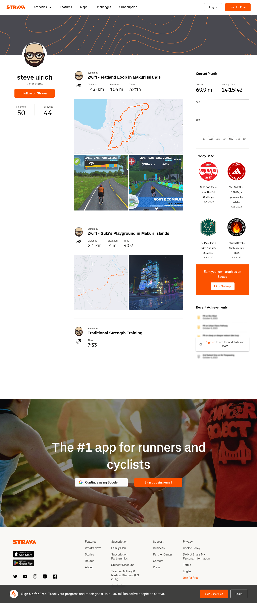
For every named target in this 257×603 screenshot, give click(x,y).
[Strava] (15, 7)
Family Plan (118, 548)
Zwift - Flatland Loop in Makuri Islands (124, 77)
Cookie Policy (191, 548)
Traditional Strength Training (115, 333)
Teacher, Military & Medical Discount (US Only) (125, 575)
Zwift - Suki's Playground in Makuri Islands (128, 233)
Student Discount (122, 565)
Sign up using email (158, 482)
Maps (84, 7)
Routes (89, 561)
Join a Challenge (222, 286)
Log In (213, 7)
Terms (187, 565)
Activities (43, 7)
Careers (158, 561)
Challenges (103, 7)
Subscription (128, 7)
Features (66, 7)
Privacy (188, 542)
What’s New (93, 548)
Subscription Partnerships (119, 556)
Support (158, 542)
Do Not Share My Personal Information (196, 556)
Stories (89, 554)
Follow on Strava (34, 93)
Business (159, 548)
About (89, 567)
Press (156, 567)
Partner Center (162, 554)
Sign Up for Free (214, 594)
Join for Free (238, 7)
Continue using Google (98, 482)
